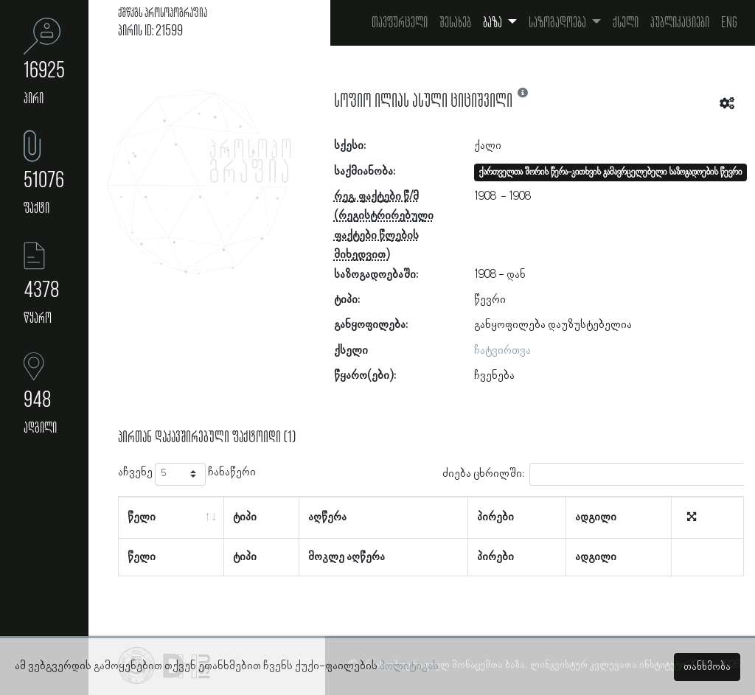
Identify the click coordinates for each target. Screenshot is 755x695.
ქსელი (626, 23)
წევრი (490, 300)
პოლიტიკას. (410, 666)
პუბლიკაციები (679, 23)
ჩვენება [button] (494, 376)
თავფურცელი (400, 23)
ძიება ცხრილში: (596, 474)
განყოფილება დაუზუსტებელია (553, 325)
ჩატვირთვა (502, 350)
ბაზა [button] (493, 23)
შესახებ (455, 23)
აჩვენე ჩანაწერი (187, 474)
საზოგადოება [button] (558, 23)
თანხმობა (707, 667)
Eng (729, 23)
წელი (142, 517)
